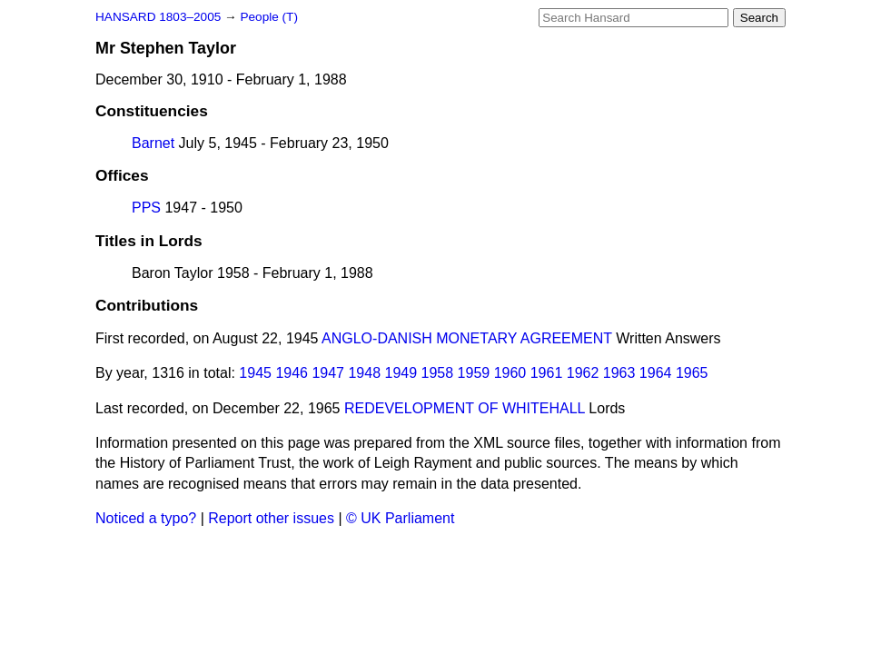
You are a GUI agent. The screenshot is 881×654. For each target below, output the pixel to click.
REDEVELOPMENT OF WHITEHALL (464, 408)
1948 (364, 373)
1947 (328, 373)
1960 (510, 373)
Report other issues (271, 518)
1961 (546, 373)
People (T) (268, 17)
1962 (583, 373)
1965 (692, 373)
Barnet (153, 143)
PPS (146, 207)
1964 (655, 373)
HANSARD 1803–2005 (158, 17)
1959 (474, 373)
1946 (291, 373)
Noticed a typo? (145, 518)
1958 (437, 373)
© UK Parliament (400, 518)
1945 (255, 373)
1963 (619, 373)
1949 (401, 373)
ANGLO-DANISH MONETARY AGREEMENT (467, 338)
